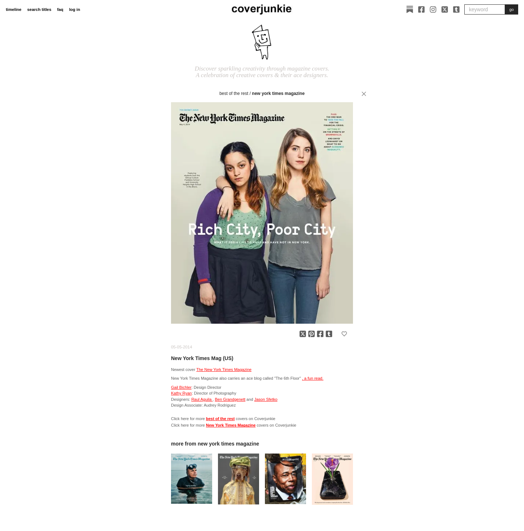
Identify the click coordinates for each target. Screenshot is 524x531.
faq (60, 9)
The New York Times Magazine (224, 369)
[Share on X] (302, 334)
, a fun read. (312, 378)
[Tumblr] (456, 9)
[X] (444, 9)
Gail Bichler (181, 387)
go (511, 9)
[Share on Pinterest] (311, 334)
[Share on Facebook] (320, 334)
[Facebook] (421, 9)
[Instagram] (433, 9)
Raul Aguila (202, 399)
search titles (39, 9)
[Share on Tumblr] (329, 334)
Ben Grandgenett (230, 399)
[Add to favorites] (344, 334)
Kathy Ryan (181, 393)
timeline (13, 9)
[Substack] (409, 9)
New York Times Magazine (278, 93)
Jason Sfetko (266, 399)
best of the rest (233, 93)
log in (74, 9)
